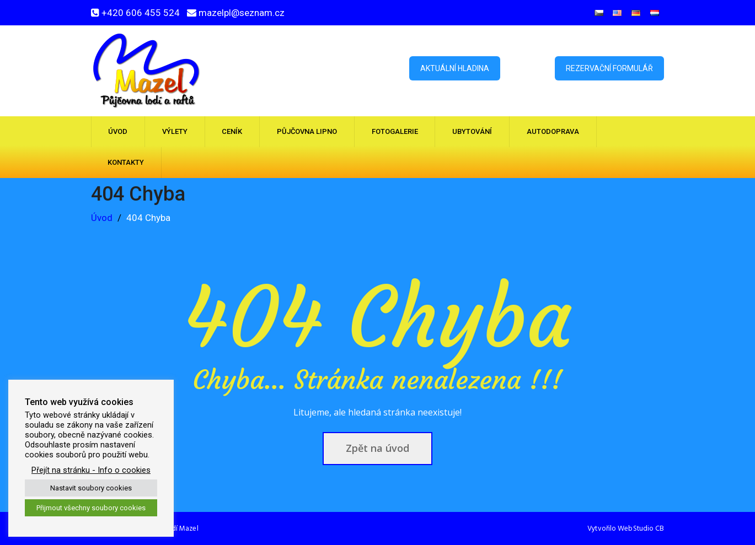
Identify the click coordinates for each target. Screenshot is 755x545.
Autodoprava (553, 131)
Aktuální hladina (454, 68)
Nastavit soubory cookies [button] (91, 488)
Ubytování (472, 131)
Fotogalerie (395, 131)
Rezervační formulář (609, 68)
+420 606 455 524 (140, 12)
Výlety (175, 131)
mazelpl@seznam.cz (242, 12)
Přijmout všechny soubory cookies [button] (91, 508)
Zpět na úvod (377, 448)
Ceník (232, 131)
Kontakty (126, 162)
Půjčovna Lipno (307, 131)
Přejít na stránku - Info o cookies (91, 470)
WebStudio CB (641, 528)
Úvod (117, 131)
